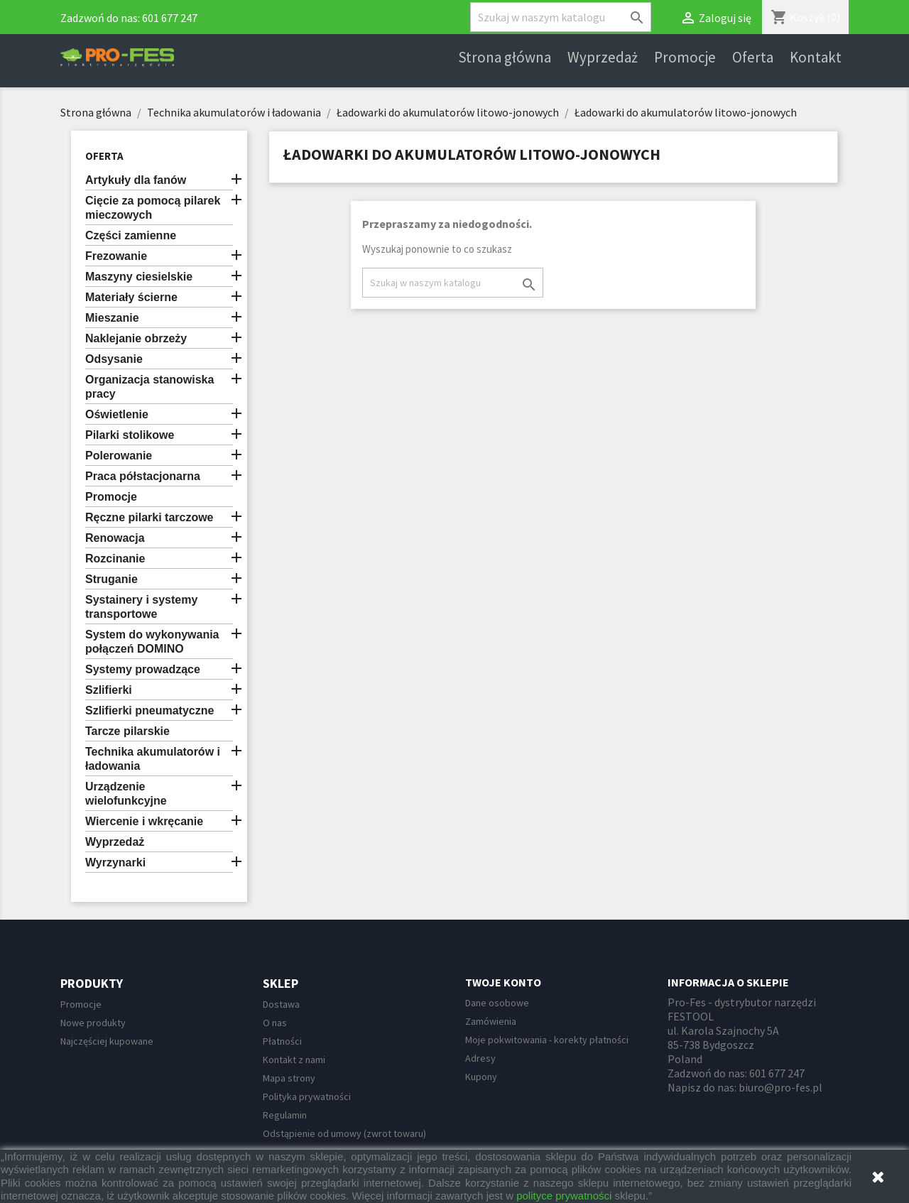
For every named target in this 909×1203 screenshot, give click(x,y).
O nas (275, 1022)
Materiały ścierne (131, 297)
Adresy (480, 1058)
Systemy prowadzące (142, 669)
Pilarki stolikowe (129, 435)
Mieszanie (112, 318)
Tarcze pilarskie (127, 731)
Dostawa (281, 1004)
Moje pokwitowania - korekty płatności (546, 1039)
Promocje (685, 57)
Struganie (111, 579)
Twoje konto (503, 982)
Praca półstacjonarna (142, 476)
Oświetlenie (116, 414)
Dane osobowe (497, 1002)
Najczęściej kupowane (106, 1041)
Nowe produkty (93, 1022)
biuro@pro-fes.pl (780, 1087)
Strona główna (504, 57)
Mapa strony (289, 1078)
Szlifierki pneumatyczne (149, 710)
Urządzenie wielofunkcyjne (126, 793)
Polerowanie (118, 456)
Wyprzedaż (602, 57)
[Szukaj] (560, 17)
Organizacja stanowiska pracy (149, 387)
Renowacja (115, 538)
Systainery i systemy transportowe (141, 607)
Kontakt (816, 57)
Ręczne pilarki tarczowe (149, 517)
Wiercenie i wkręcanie (144, 821)
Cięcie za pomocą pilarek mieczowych (152, 208)
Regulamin (285, 1115)
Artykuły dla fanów (135, 180)
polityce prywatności (563, 1196)
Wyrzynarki (115, 862)
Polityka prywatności (307, 1096)
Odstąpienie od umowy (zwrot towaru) (344, 1133)
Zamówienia (490, 1021)
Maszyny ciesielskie (138, 277)
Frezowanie (116, 256)
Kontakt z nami (294, 1059)
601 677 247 (169, 18)
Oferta (752, 57)
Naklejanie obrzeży (136, 338)
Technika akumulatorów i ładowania (152, 759)
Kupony (481, 1076)
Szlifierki (108, 690)
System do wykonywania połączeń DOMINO (152, 641)
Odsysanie (114, 359)
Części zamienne (130, 235)
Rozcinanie (115, 558)
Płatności (282, 1041)
